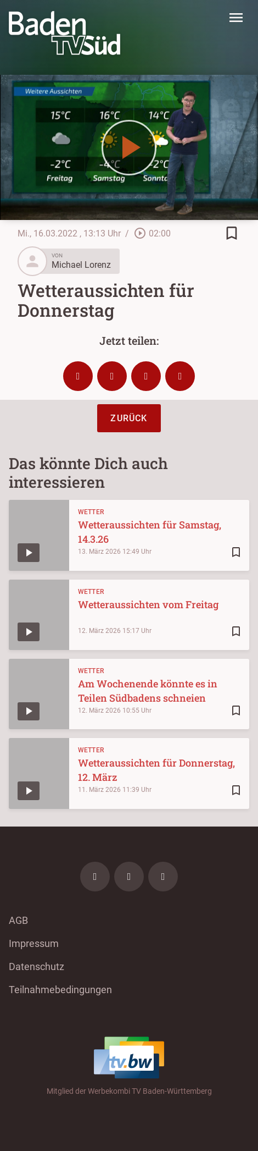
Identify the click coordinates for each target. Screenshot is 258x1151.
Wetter (91, 512)
